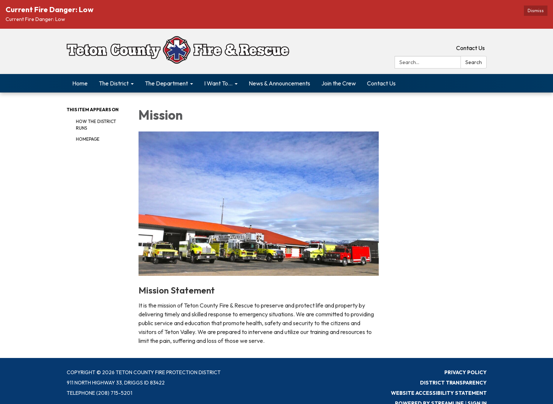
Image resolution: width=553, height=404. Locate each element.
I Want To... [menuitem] (218, 83)
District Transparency (453, 382)
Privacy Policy (465, 372)
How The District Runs (96, 125)
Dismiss (536, 10)
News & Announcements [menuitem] (279, 83)
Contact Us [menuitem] (381, 83)
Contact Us (470, 48)
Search (473, 62)
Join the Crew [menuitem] (338, 83)
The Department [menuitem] (166, 83)
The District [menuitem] (114, 83)
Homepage (87, 139)
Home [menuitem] (80, 83)
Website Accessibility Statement (439, 393)
